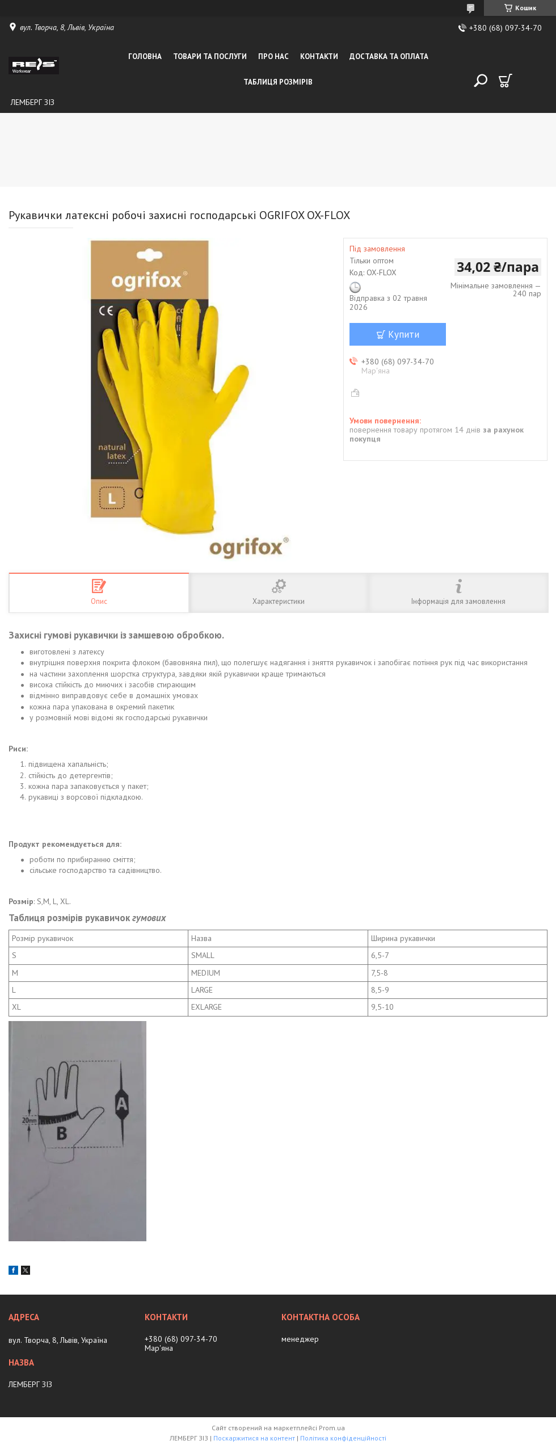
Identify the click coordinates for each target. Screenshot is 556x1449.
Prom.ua (332, 1427)
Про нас (273, 56)
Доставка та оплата (388, 56)
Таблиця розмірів (278, 82)
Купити (403, 334)
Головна (145, 56)
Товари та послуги (210, 56)
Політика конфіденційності (343, 1438)
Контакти (319, 56)
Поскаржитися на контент (254, 1438)
